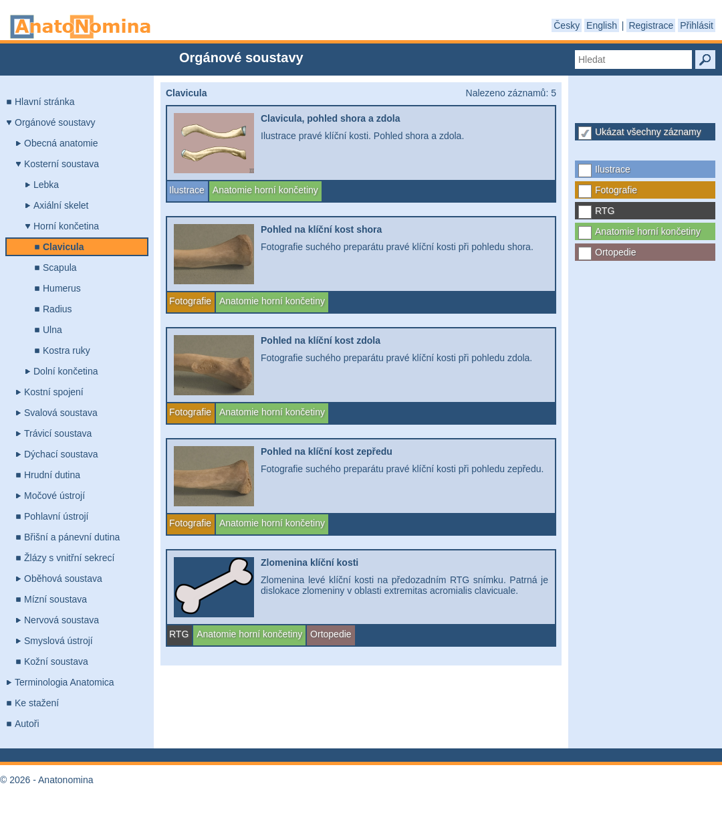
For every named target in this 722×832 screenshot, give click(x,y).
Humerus (62, 288)
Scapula (60, 267)
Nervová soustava (61, 620)
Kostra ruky (66, 350)
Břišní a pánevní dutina (72, 537)
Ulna (52, 329)
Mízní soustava (55, 599)
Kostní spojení (54, 392)
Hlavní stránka (44, 101)
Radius (57, 309)
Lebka (46, 184)
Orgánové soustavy (55, 122)
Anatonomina (80, 26)
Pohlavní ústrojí (56, 516)
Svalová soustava (61, 412)
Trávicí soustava (58, 433)
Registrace (650, 25)
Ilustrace (612, 169)
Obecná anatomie (61, 143)
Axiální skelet (60, 205)
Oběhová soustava (63, 578)
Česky (567, 25)
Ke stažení (37, 703)
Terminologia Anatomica (64, 682)
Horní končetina (66, 226)
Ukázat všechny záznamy (648, 131)
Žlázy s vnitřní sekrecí (69, 557)
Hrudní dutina (52, 475)
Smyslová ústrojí (58, 640)
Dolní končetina (65, 371)
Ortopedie (615, 252)
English (601, 25)
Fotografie (616, 190)
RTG (604, 210)
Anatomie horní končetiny (648, 231)
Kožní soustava (56, 661)
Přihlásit (696, 25)
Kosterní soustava (61, 164)
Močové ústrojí (54, 495)
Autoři (27, 723)
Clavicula (63, 246)
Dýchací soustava (61, 454)
